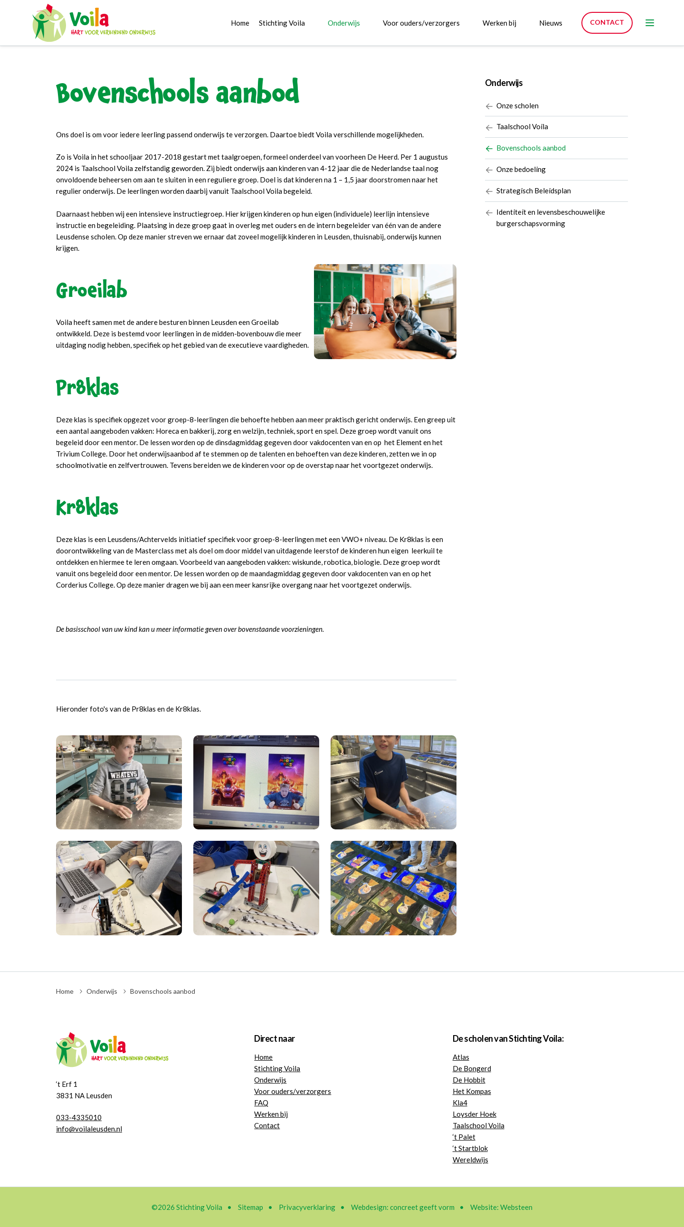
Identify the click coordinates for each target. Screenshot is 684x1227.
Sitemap (250, 1207)
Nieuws (550, 23)
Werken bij (499, 23)
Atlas (461, 1057)
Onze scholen (512, 106)
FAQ (261, 1102)
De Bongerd (472, 1068)
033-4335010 (79, 1117)
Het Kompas (472, 1091)
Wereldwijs (470, 1159)
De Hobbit (469, 1079)
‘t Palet (464, 1136)
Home (240, 23)
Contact (607, 22)
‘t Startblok (470, 1148)
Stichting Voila (282, 23)
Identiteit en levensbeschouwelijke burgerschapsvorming (545, 218)
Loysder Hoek (474, 1114)
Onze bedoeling (515, 170)
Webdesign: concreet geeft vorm (403, 1207)
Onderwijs (344, 23)
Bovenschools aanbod (525, 148)
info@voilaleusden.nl (89, 1128)
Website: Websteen (501, 1207)
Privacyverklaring (307, 1207)
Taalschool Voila (516, 127)
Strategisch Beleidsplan (528, 191)
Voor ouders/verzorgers (421, 23)
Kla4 (460, 1102)
